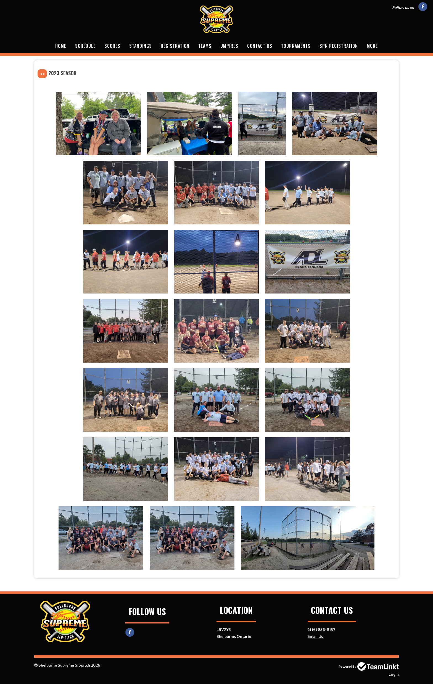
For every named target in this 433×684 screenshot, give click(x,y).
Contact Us (259, 46)
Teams (205, 46)
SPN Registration (339, 46)
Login (394, 674)
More (372, 46)
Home (60, 46)
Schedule (85, 46)
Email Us (315, 636)
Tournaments (296, 46)
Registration (175, 46)
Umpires (229, 46)
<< (42, 73)
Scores (112, 46)
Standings (140, 46)
